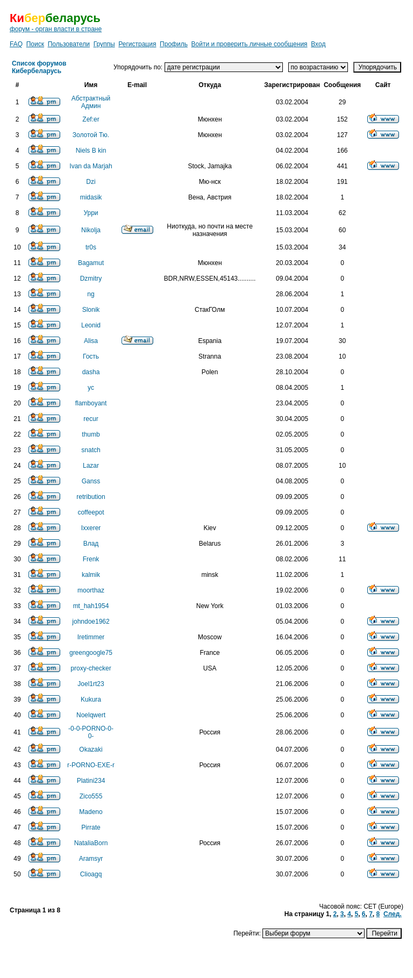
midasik (91, 197)
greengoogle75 (90, 652)
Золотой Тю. (91, 135)
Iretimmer (91, 637)
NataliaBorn (91, 843)
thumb (90, 434)
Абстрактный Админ (91, 102)
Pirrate (90, 827)
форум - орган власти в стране (56, 29)
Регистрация (137, 44)
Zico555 (91, 796)
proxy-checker (90, 668)
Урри (90, 213)
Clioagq (91, 874)
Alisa (91, 341)
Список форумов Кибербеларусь (39, 67)
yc (91, 387)
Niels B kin (91, 150)
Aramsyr (91, 858)
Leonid (91, 325)
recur (90, 419)
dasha (91, 372)
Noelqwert (90, 715)
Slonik (91, 309)
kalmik (91, 575)
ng (90, 294)
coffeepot (90, 512)
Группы (104, 44)
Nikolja (91, 230)
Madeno (90, 812)
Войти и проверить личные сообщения (249, 44)
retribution (90, 497)
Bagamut (91, 263)
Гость (91, 356)
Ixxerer (91, 528)
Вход (318, 44)
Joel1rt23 (90, 684)
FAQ (16, 44)
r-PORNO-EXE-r (91, 765)
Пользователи (69, 44)
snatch (90, 450)
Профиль (174, 44)
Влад (91, 543)
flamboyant (91, 403)
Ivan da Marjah (90, 166)
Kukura (91, 699)
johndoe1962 (90, 621)
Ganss (91, 481)
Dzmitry (91, 278)
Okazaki (90, 749)
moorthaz (90, 590)
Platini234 (91, 780)
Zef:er (90, 119)
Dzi (90, 181)
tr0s (91, 247)
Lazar (91, 465)
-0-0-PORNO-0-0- (90, 732)
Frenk (91, 559)
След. (392, 914)
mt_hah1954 (91, 606)
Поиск (35, 44)
